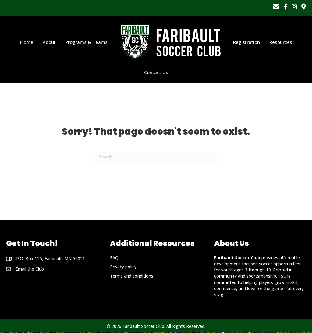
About (49, 42)
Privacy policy (123, 267)
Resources (280, 42)
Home (26, 42)
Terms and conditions (131, 276)
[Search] (156, 157)
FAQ (114, 258)
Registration (246, 42)
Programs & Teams (86, 42)
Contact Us (156, 72)
